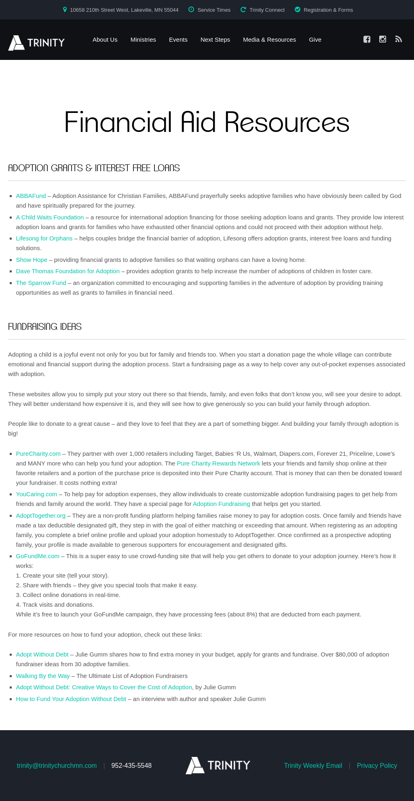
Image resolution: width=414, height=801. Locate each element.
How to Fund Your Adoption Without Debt (71, 698)
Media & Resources (269, 39)
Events (178, 39)
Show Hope (32, 259)
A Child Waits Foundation (50, 217)
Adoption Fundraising (221, 503)
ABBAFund (31, 195)
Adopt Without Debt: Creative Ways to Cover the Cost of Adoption (104, 687)
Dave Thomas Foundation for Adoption (68, 271)
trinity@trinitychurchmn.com (57, 765)
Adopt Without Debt (42, 654)
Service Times (214, 10)
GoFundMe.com (38, 555)
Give (315, 39)
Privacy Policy (377, 765)
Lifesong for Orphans (44, 238)
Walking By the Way (43, 675)
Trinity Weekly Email (313, 765)
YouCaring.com (36, 494)
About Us (105, 39)
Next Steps (215, 39)
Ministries (143, 39)
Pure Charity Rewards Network (218, 463)
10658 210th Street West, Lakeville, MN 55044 (124, 10)
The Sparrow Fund (41, 282)
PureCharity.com (38, 453)
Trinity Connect (267, 10)
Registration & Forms (328, 10)
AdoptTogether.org (41, 515)
